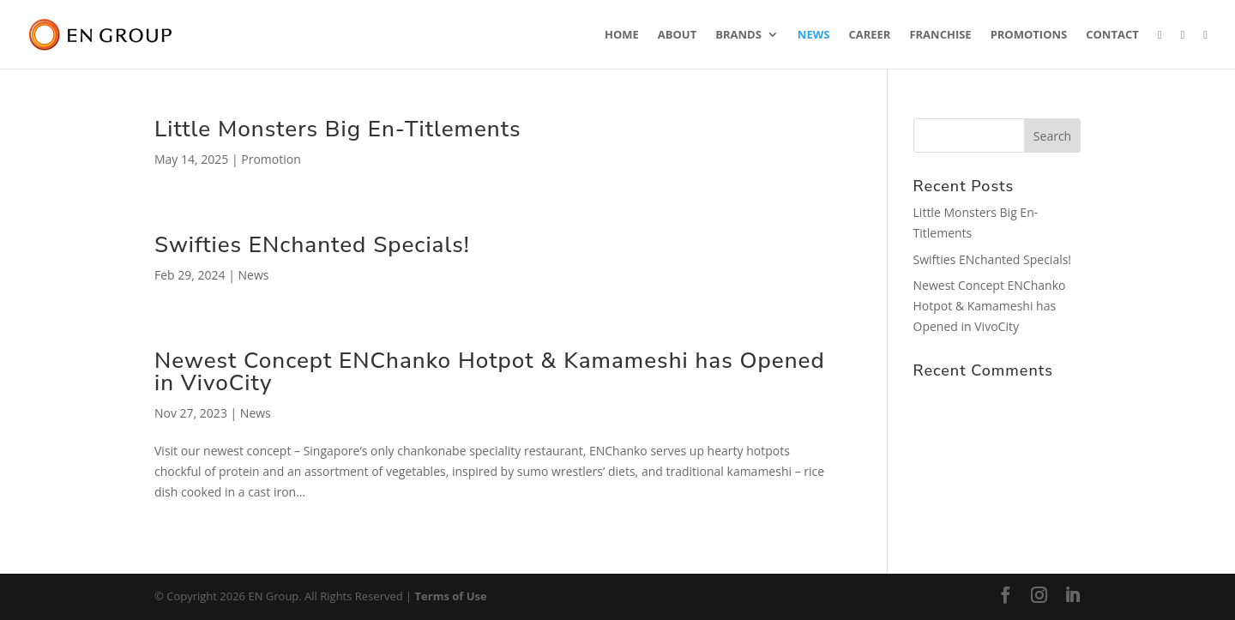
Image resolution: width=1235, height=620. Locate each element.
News (814, 35)
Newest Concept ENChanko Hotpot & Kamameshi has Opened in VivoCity (489, 372)
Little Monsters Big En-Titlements (337, 129)
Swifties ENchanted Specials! (312, 245)
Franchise (940, 35)
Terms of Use (451, 596)
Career (869, 35)
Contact (1112, 35)
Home (622, 35)
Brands (738, 35)
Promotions (1029, 35)
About (677, 35)
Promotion (270, 159)
